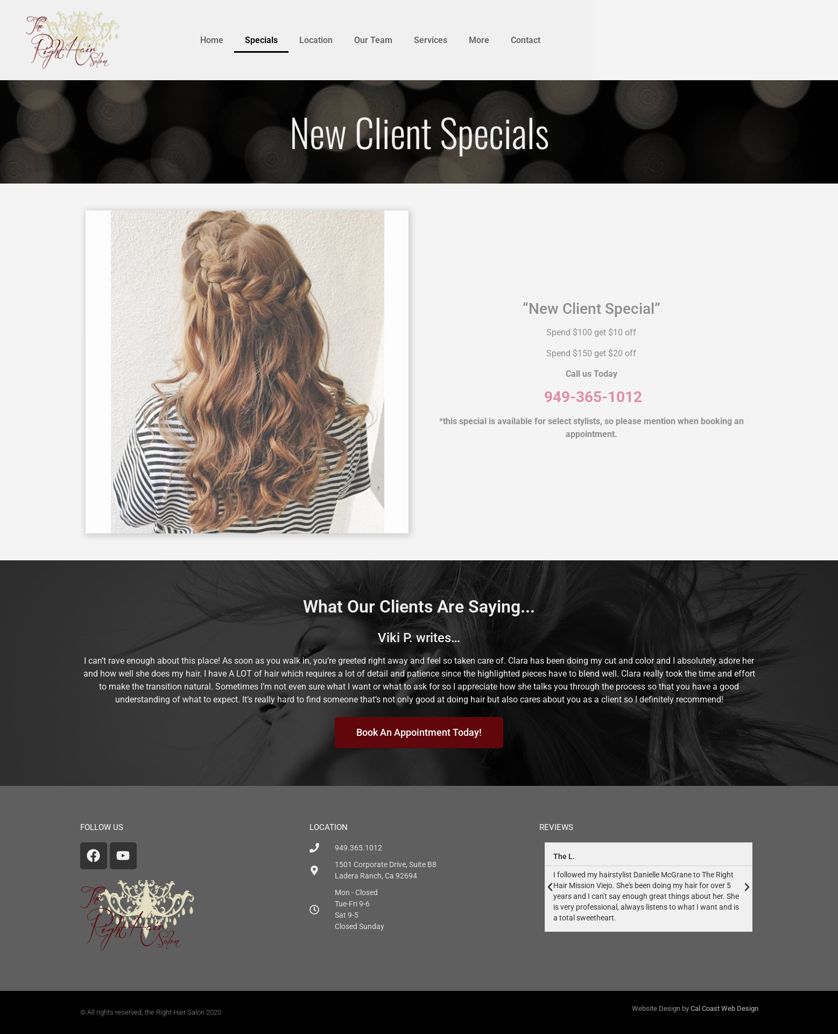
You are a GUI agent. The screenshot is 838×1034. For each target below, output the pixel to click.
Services (565, 40)
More (614, 40)
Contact (660, 40)
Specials (396, 40)
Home (346, 40)
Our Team (508, 40)
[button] (550, 887)
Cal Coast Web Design (724, 1008)
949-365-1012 (593, 397)
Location (451, 40)
